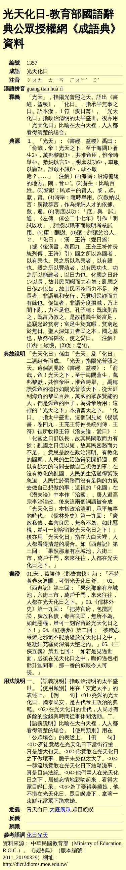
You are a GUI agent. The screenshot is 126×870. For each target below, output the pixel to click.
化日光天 (37, 835)
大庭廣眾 (60, 809)
